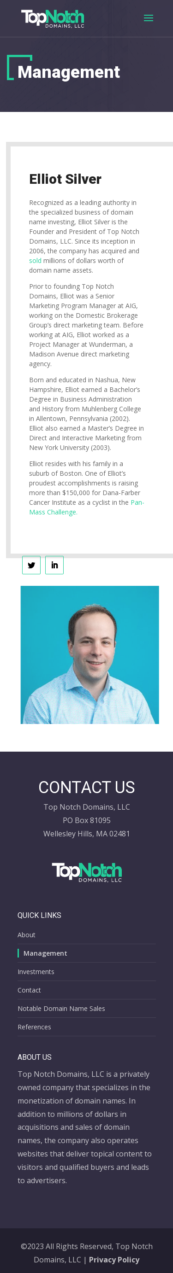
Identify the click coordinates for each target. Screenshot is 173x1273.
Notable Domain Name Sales (61, 1008)
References (34, 1026)
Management (45, 953)
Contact (29, 990)
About (27, 934)
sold (35, 260)
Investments (36, 971)
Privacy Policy (114, 1260)
